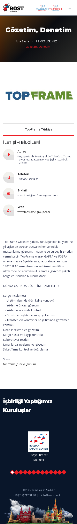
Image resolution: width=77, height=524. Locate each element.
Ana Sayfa (23, 41)
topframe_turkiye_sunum (19, 364)
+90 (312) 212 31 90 (24, 495)
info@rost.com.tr (51, 495)
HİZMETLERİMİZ (46, 41)
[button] (12, 472)
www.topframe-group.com (33, 212)
